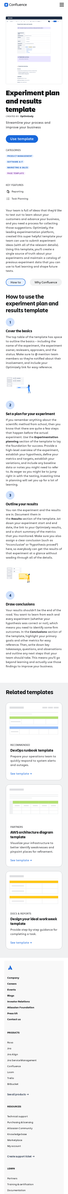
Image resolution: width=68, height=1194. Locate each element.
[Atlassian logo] (10, 935)
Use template (22, 138)
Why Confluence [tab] (46, 282)
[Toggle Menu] (62, 4)
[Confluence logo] (15, 5)
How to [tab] (16, 282)
